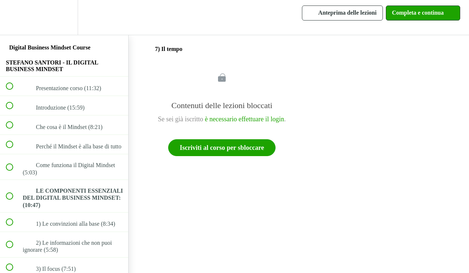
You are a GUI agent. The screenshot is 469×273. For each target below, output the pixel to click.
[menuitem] (64, 17)
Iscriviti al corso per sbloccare (222, 147)
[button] (13, 17)
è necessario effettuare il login (244, 119)
